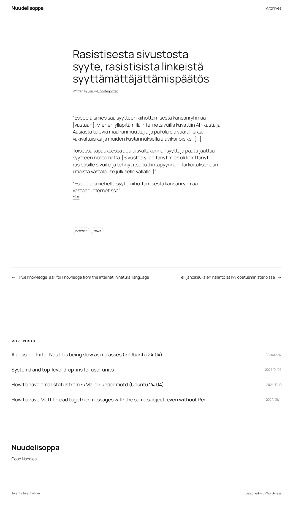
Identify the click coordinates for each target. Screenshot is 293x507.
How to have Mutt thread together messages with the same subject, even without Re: (108, 399)
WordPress (274, 493)
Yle (76, 197)
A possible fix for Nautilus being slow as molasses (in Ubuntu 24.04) (86, 354)
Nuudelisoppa (27, 8)
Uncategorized (107, 91)
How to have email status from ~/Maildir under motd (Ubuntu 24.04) (87, 384)
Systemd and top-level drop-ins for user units (62, 369)
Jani (91, 91)
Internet (81, 231)
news (97, 231)
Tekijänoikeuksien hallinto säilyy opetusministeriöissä (227, 277)
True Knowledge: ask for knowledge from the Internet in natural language (83, 277)
